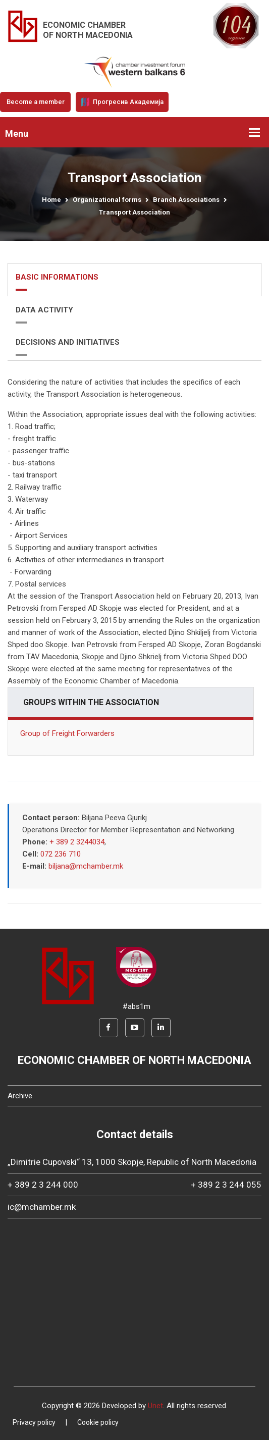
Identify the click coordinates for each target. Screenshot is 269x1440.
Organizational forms (107, 199)
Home (51, 199)
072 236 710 (60, 854)
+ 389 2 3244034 (76, 841)
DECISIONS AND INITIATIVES (68, 342)
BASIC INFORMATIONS (57, 277)
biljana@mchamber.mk (85, 866)
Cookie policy (98, 1422)
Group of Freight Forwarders (67, 733)
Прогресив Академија (122, 101)
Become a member (36, 101)
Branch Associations (186, 199)
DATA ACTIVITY (44, 309)
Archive (20, 1095)
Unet (155, 1405)
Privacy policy (34, 1422)
